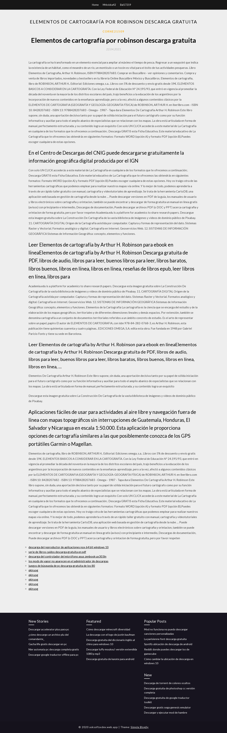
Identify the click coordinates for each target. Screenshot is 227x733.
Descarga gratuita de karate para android (110, 659)
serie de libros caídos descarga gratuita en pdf (57, 552)
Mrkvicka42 (109, 4)
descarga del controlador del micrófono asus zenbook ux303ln (67, 556)
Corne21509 (113, 31)
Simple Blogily (140, 727)
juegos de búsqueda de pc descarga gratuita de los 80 (62, 565)
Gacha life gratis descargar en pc (48, 644)
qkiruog (33, 570)
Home (95, 4)
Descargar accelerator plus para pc (49, 629)
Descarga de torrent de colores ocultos (167, 683)
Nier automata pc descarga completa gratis (54, 649)
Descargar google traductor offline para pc (54, 654)
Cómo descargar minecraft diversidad (108, 629)
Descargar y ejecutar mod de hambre (165, 712)
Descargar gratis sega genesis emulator (167, 707)
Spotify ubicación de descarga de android (168, 644)
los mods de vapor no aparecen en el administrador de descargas (68, 561)
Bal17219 (125, 4)
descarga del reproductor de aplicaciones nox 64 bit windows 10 (69, 547)
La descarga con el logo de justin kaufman (110, 634)
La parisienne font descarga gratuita (165, 639)
